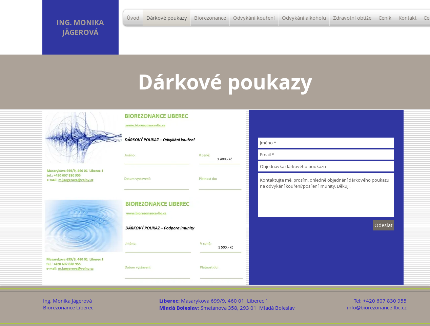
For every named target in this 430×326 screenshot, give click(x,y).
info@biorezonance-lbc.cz (377, 307)
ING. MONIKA (80, 22)
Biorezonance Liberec (68, 307)
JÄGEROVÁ (80, 32)
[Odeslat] (383, 225)
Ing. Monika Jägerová (67, 300)
